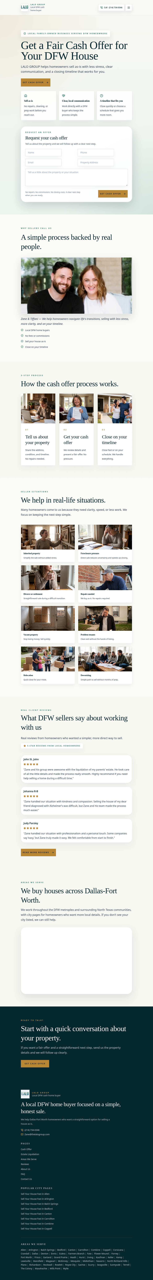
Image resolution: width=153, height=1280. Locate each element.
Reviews (25, 1164)
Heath (73, 1257)
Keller (111, 1257)
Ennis (53, 1253)
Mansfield (38, 1261)
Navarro (100, 1261)
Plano (24, 1264)
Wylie (65, 1268)
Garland (47, 1257)
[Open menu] (128, 7)
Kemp (119, 1257)
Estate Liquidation (30, 1154)
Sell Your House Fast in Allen (35, 1193)
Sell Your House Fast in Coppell (36, 1228)
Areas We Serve (28, 1159)
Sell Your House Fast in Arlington (37, 1198)
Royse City (70, 1264)
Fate (89, 1253)
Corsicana (118, 1249)
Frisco (37, 1257)
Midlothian (88, 1261)
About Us (25, 1169)
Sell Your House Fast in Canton (36, 1213)
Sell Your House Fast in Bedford (37, 1208)
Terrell (126, 1264)
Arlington (33, 1249)
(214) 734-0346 (30, 1130)
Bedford (61, 1249)
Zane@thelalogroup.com (35, 1134)
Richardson (35, 1264)
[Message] (76, 177)
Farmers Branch (76, 1253)
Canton (72, 1249)
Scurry (91, 1264)
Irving (90, 1257)
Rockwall (47, 1264)
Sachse (81, 1264)
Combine (95, 1249)
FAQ (23, 1174)
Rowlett (59, 1264)
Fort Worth (26, 1257)
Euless (62, 1253)
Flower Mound (101, 1253)
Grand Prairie (60, 1257)
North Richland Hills (117, 1261)
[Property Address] (96, 162)
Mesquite (75, 1261)
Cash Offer (26, 1149)
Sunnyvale (115, 1264)
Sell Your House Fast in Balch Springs (39, 1203)
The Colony (26, 1268)
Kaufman (100, 1257)
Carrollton (83, 1249)
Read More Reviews (38, 852)
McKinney (63, 1261)
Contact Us (26, 1179)
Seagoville (102, 1264)
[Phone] (96, 152)
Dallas (35, 1253)
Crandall (25, 1253)
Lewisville (25, 1261)
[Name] (43, 152)
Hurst (82, 1257)
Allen (23, 1249)
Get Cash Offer (36, 82)
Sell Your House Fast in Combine (37, 1223)
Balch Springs (48, 1249)
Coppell (106, 1249)
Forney (114, 1253)
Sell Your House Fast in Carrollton (38, 1218)
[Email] (43, 162)
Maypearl (50, 1261)
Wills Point (55, 1268)
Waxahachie (41, 1268)
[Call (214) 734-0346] (111, 7)
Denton (44, 1253)
